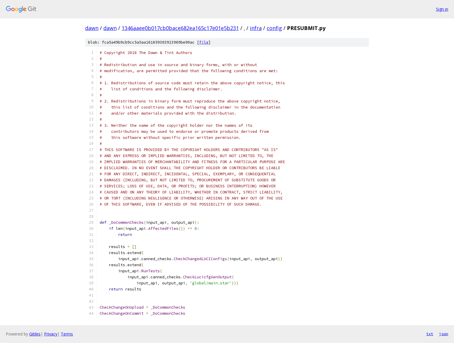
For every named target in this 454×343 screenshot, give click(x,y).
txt (429, 333)
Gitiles (35, 334)
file (203, 42)
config (274, 28)
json (443, 333)
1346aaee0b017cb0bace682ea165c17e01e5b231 (180, 28)
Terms (67, 334)
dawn (91, 28)
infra (256, 28)
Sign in (442, 9)
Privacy (50, 334)
